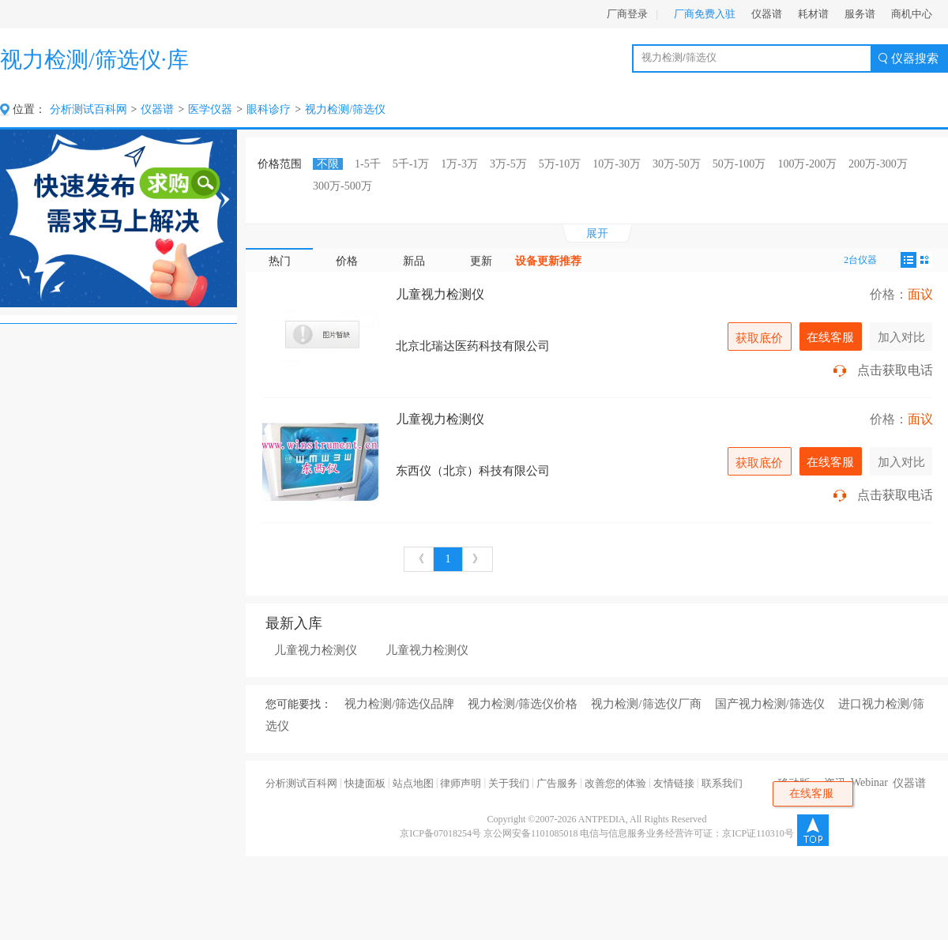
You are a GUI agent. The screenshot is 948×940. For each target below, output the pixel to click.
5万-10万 (560, 164)
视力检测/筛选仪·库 (94, 59)
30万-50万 (677, 164)
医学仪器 (210, 109)
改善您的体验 (615, 783)
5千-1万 (411, 164)
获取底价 (759, 337)
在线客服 (830, 337)
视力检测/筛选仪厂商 (646, 703)
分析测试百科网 (88, 109)
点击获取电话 (895, 370)
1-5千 (368, 164)
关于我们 (508, 783)
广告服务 (556, 783)
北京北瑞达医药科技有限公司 (473, 346)
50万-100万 (739, 164)
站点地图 (413, 783)
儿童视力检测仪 (440, 294)
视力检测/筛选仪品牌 (399, 703)
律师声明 (460, 783)
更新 (481, 261)
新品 (414, 261)
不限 (328, 164)
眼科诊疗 (268, 109)
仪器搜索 (915, 58)
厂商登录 (627, 14)
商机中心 (911, 14)
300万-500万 (342, 186)
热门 (280, 261)
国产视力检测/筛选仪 (770, 703)
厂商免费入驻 (704, 14)
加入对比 (901, 337)
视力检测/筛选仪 (345, 109)
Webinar (869, 782)
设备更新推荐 (548, 261)
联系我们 (722, 783)
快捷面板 (365, 783)
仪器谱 (766, 14)
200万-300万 (878, 164)
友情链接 (673, 783)
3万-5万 (508, 164)
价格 (347, 261)
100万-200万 (807, 164)
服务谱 (860, 14)
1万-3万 (459, 164)
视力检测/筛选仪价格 (522, 703)
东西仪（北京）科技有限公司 (473, 470)
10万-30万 (616, 164)
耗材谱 (813, 14)
